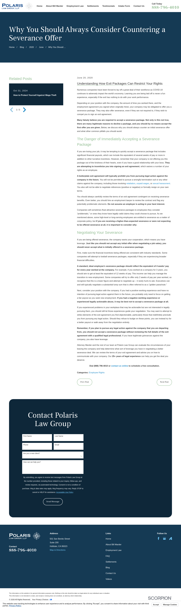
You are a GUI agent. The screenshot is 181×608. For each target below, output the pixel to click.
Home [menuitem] (39, 6)
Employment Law (113, 550)
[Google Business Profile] (164, 538)
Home (108, 539)
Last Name (59, 436)
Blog (108, 567)
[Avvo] (170, 538)
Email (57, 445)
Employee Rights (97, 372)
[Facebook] (158, 538)
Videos (109, 579)
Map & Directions (58, 550)
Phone (25, 445)
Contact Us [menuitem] (139, 6)
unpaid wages (142, 183)
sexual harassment (161, 183)
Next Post (164, 382)
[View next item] (24, 109)
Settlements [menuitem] (93, 6)
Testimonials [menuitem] (108, 6)
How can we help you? (32, 462)
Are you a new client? (31, 453)
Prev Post (84, 382)
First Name (27, 436)
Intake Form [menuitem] (124, 6)
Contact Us (111, 573)
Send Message (52, 501)
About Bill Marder (113, 544)
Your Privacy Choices (42, 600)
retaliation (130, 183)
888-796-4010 (165, 7)
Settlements (111, 562)
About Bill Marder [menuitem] (54, 6)
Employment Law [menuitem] (75, 6)
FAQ (108, 556)
